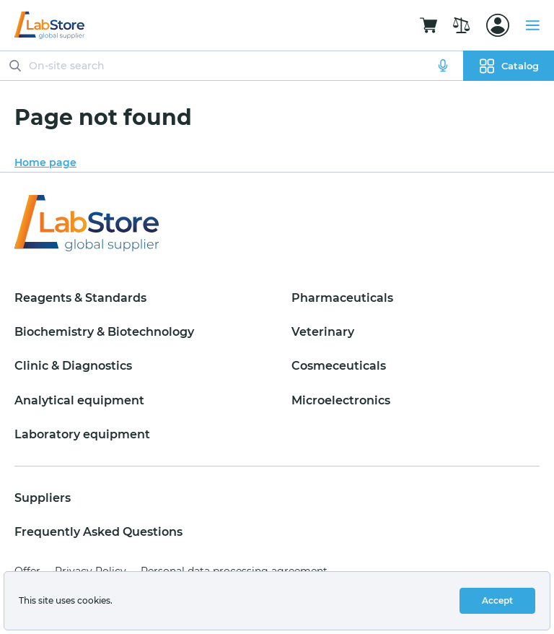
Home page (45, 162)
